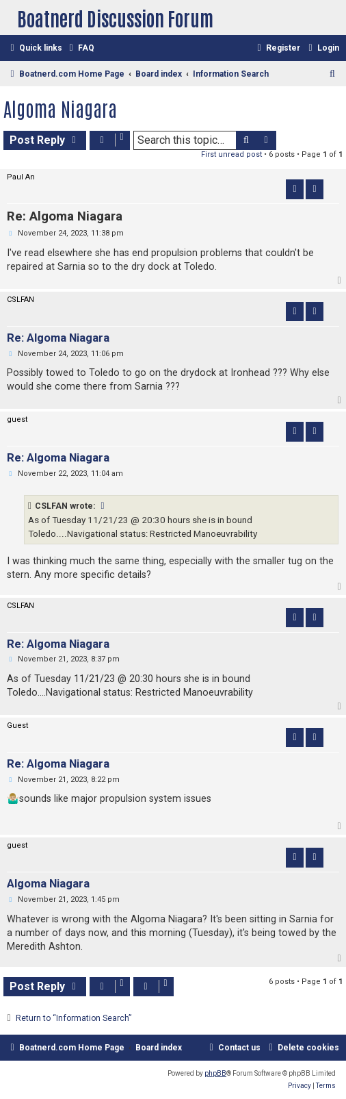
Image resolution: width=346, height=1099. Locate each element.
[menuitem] (80, 48)
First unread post (231, 154)
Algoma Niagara (60, 108)
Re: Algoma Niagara (64, 216)
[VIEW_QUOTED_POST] (103, 506)
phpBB (215, 1073)
